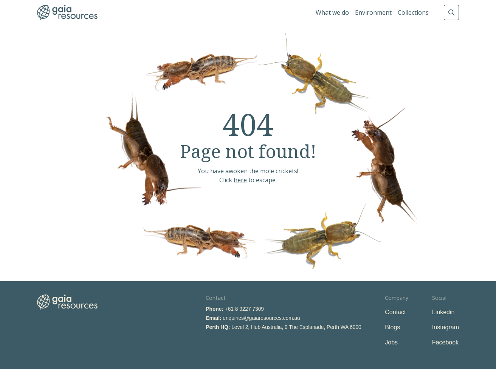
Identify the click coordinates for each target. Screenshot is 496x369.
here (240, 180)
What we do (332, 12)
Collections (413, 12)
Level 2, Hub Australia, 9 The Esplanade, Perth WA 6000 (296, 327)
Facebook (445, 342)
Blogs (392, 327)
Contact (395, 312)
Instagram (445, 327)
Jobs (391, 342)
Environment (373, 12)
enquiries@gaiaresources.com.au (261, 318)
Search (451, 12)
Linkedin (443, 312)
